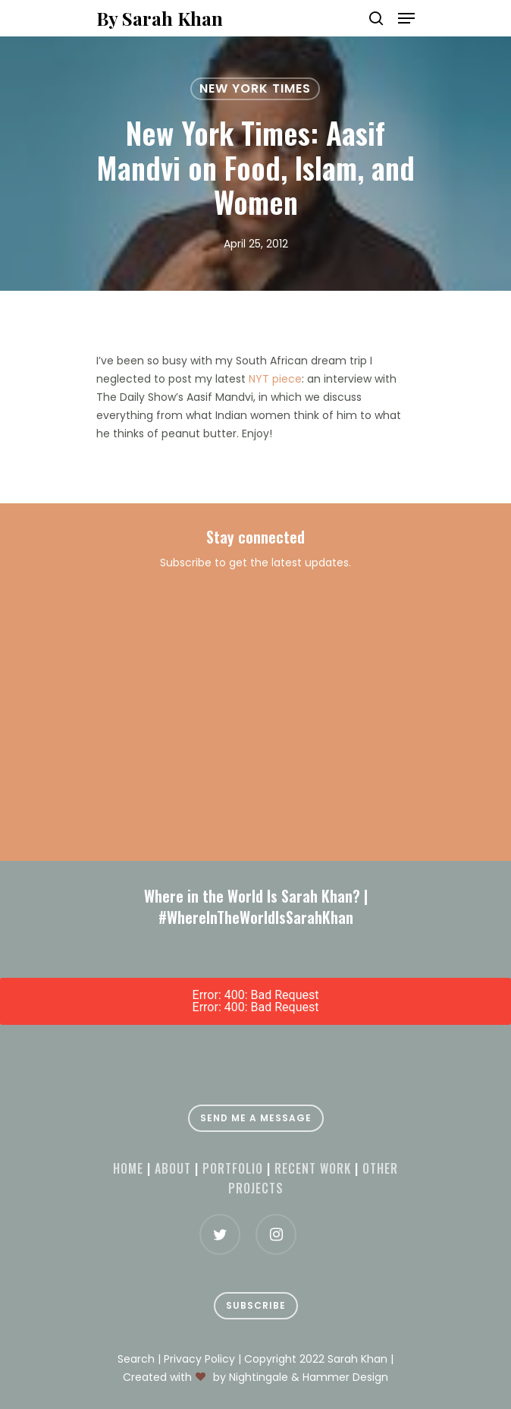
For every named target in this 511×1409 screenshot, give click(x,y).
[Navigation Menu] (406, 18)
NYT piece (275, 378)
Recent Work (312, 1168)
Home (128, 1168)
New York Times (255, 88)
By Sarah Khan (159, 18)
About (173, 1168)
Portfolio (232, 1168)
